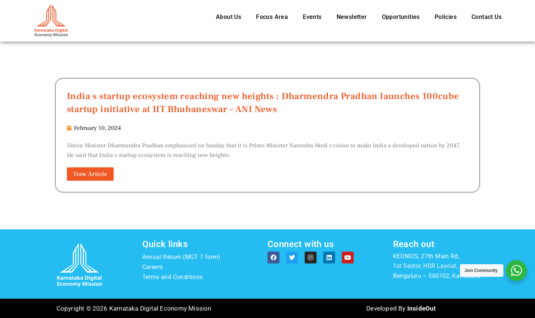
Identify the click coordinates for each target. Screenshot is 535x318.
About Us (228, 16)
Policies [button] (446, 16)
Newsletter (352, 16)
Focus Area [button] (272, 16)
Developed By (401, 308)
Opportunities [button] (401, 16)
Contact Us (486, 16)
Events (312, 16)
